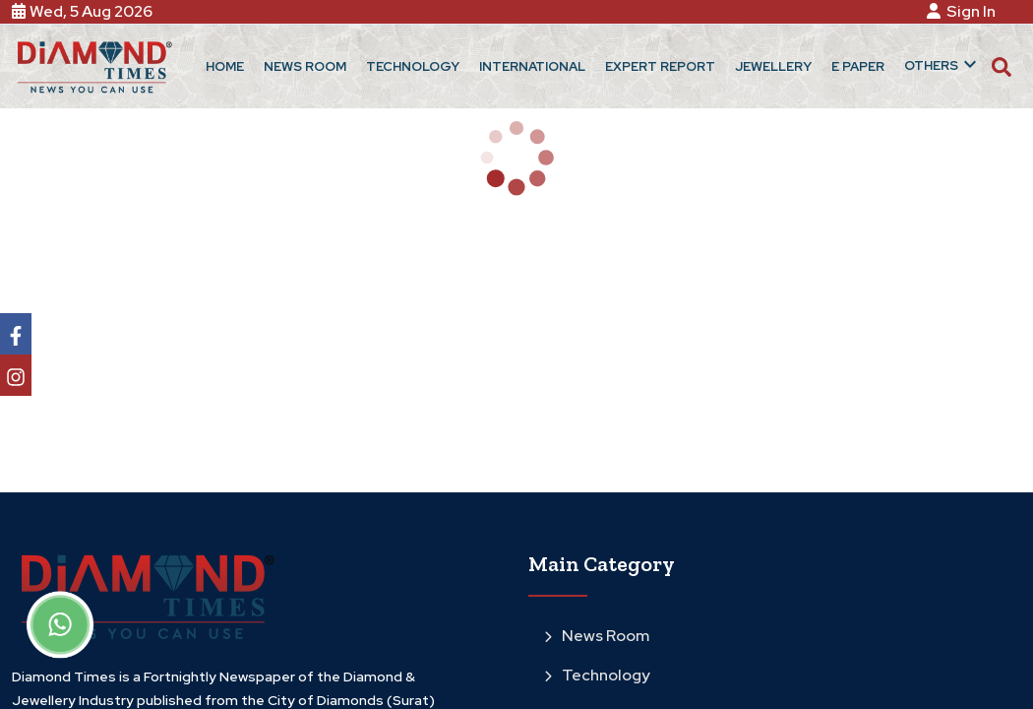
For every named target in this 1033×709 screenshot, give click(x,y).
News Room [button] (305, 66)
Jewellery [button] (773, 66)
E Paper (857, 66)
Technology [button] (412, 66)
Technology (597, 675)
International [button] (532, 66)
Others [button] (943, 64)
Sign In (964, 11)
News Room (596, 635)
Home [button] (225, 66)
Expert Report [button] (660, 66)
